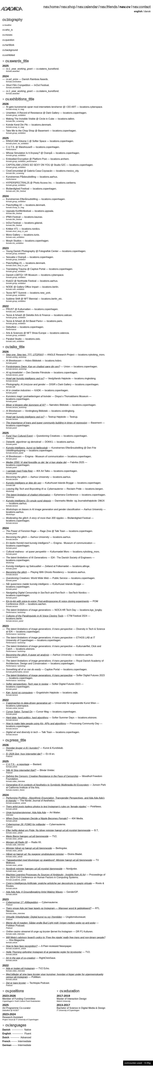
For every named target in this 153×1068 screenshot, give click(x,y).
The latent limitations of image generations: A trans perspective (39, 675)
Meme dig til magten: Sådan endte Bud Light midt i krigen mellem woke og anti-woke (50, 923)
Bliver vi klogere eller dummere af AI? (26, 405)
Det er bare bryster (16, 983)
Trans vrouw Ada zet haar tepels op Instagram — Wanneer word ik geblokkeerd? (48, 908)
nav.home (51, 7)
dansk (147, 11)
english (138, 11)
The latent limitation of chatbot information (28, 495)
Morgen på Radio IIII (17, 842)
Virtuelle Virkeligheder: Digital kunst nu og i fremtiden (34, 917)
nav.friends (108, 7)
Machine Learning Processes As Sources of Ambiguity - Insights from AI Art (46, 874)
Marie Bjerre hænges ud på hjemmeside (27, 836)
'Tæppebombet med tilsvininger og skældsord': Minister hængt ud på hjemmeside (49, 860)
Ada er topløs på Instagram (20, 968)
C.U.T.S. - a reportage (17, 764)
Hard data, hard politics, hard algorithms (27, 717)
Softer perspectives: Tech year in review (27, 684)
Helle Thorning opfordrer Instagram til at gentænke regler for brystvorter (44, 952)
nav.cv (124, 7)
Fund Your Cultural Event (19, 436)
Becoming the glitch (16, 572)
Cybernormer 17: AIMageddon (22, 902)
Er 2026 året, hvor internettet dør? (24, 754)
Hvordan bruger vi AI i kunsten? (22, 748)
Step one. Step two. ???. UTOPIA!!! (25, 354)
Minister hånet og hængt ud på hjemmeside (29, 848)
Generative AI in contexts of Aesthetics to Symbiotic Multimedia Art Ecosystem (47, 785)
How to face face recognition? (22, 946)
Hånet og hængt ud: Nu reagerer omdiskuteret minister (35, 854)
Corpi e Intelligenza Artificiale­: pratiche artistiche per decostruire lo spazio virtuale (49, 883)
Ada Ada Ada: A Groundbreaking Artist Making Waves (34, 892)
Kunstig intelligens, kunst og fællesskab (27, 448)
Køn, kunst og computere (19, 692)
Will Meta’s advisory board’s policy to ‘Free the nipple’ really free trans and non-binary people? (55, 937)
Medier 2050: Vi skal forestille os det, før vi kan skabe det (36, 462)
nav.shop (68, 7)
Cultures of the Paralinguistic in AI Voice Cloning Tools (34, 616)
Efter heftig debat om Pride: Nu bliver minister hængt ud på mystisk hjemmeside (48, 830)
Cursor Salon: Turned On (19, 711)
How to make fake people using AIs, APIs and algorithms (36, 723)
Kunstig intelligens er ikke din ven (23, 483)
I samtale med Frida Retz (19, 471)
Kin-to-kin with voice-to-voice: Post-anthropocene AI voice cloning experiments (47, 601)
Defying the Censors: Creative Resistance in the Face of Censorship (42, 776)
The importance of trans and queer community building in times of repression (46, 423)
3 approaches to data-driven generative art (28, 703)
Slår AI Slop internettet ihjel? (21, 770)
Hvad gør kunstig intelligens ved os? (25, 378)
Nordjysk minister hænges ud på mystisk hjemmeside (34, 868)
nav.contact (142, 7)
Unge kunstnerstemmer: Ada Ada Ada (26, 812)
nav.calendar (88, 7)
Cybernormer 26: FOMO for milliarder (26, 824)
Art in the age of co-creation (20, 958)
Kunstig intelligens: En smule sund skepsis (28, 500)
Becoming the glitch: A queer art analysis (27, 655)
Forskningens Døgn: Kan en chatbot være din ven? (33, 366)
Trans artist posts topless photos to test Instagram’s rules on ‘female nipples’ (46, 806)
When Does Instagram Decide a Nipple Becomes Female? (37, 818)
